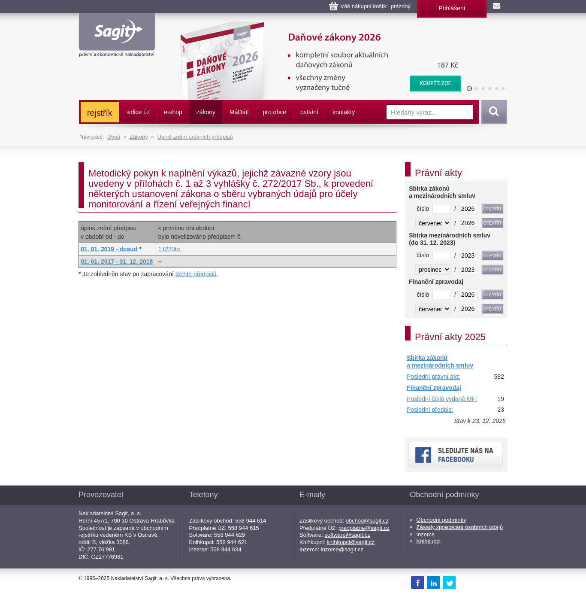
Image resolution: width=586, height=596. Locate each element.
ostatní (309, 112)
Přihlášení (451, 8)
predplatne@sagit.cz (364, 528)
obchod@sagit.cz (367, 520)
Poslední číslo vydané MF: (442, 398)
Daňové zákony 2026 (317, 25)
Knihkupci (429, 541)
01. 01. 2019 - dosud (109, 249)
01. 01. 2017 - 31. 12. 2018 (117, 261)
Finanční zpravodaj (434, 387)
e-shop (173, 112)
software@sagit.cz (347, 535)
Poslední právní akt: (433, 376)
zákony (205, 112)
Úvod (113, 137)
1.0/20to (170, 249)
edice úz (138, 112)
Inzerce (426, 534)
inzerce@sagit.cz (342, 549)
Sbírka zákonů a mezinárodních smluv (440, 361)
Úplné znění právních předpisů (195, 137)
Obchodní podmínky (441, 520)
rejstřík (99, 113)
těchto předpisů (196, 274)
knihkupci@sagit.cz (351, 542)
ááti (239, 112)
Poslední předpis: (430, 409)
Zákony (139, 137)
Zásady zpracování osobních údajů (460, 527)
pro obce (274, 112)
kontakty (343, 112)
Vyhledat (492, 112)
